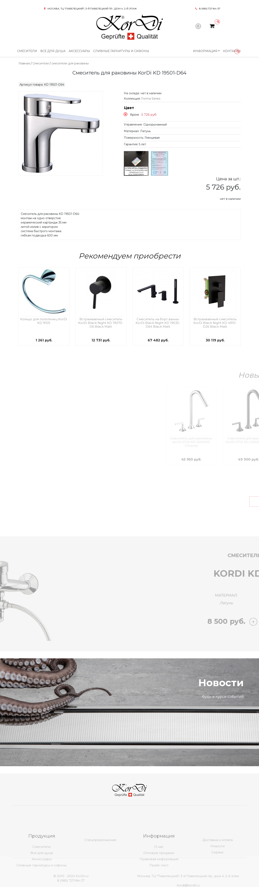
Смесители (27, 51)
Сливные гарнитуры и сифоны (121, 51)
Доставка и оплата (217, 863)
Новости (217, 869)
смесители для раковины (70, 63)
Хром (134, 114)
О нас (159, 869)
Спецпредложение (100, 863)
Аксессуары (79, 51)
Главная (24, 63)
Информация (205, 51)
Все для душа (52, 51)
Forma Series (150, 98)
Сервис (217, 875)
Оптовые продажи (158, 876)
